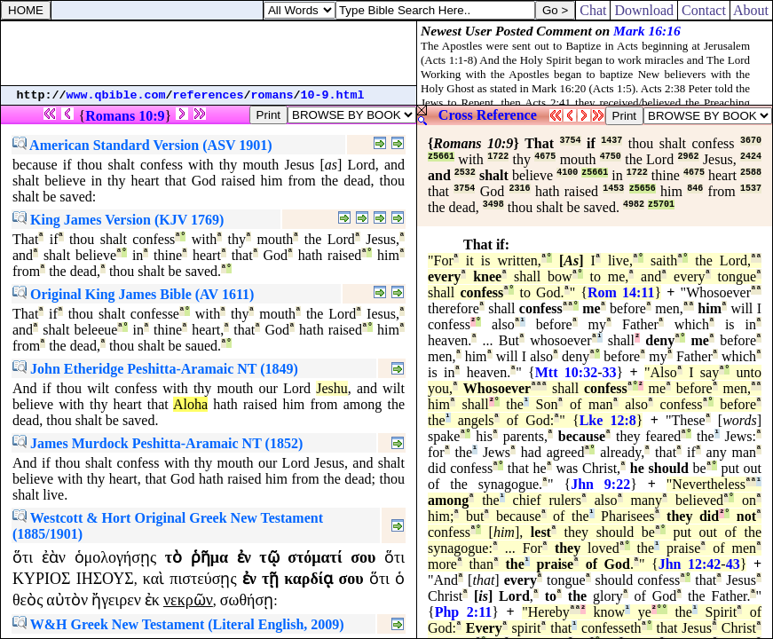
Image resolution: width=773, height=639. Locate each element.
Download (644, 10)
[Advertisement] (208, 53)
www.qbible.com (116, 95)
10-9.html (333, 95)
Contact (704, 10)
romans (272, 95)
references (208, 95)
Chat (593, 10)
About (751, 10)
